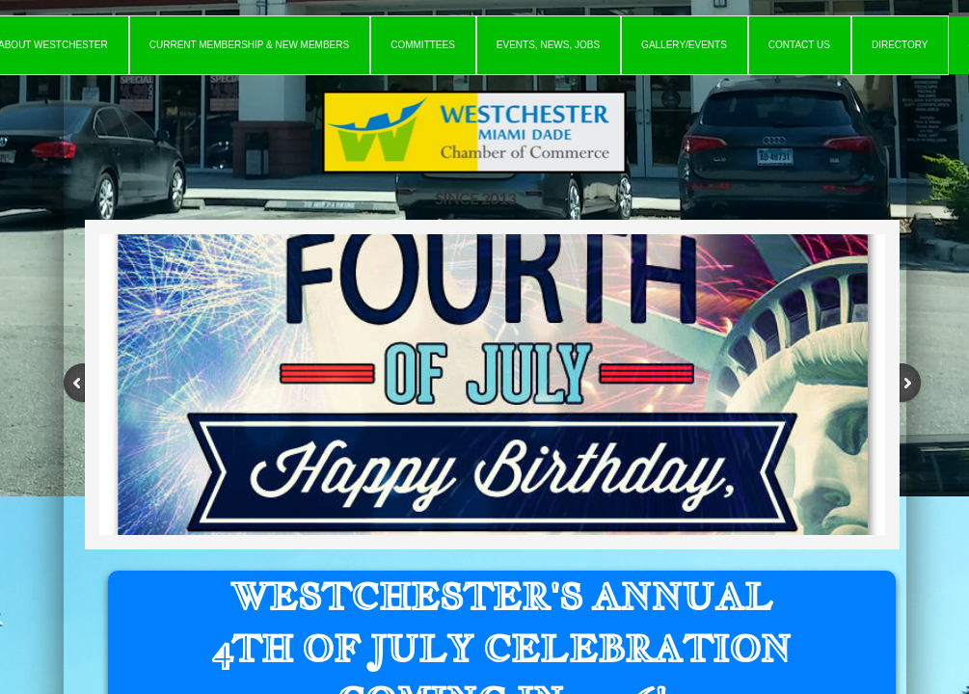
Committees (422, 45)
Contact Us (799, 45)
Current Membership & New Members (249, 45)
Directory (900, 45)
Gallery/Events (684, 45)
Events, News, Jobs (548, 45)
